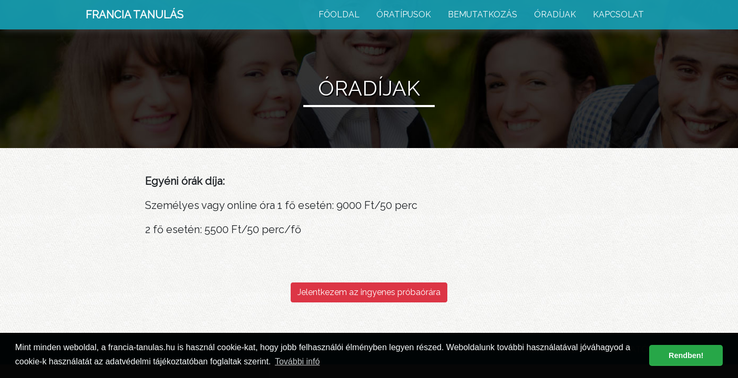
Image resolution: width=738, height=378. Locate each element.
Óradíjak (555, 14)
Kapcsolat (618, 14)
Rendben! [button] (686, 355)
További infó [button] (297, 361)
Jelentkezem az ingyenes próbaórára (369, 292)
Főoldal (339, 14)
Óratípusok (403, 14)
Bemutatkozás (482, 14)
